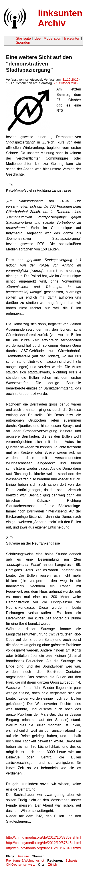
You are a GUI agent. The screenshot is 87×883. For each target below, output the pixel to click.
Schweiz (71, 860)
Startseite (23, 38)
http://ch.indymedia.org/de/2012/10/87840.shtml (43, 848)
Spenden (23, 42)
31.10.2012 (70, 79)
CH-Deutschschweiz (20, 864)
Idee (37, 38)
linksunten (72, 38)
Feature (23, 856)
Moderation (52, 38)
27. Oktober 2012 (65, 83)
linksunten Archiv (60, 18)
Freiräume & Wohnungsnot (25, 860)
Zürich (52, 864)
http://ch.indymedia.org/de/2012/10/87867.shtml (43, 837)
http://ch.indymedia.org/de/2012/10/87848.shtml (43, 843)
